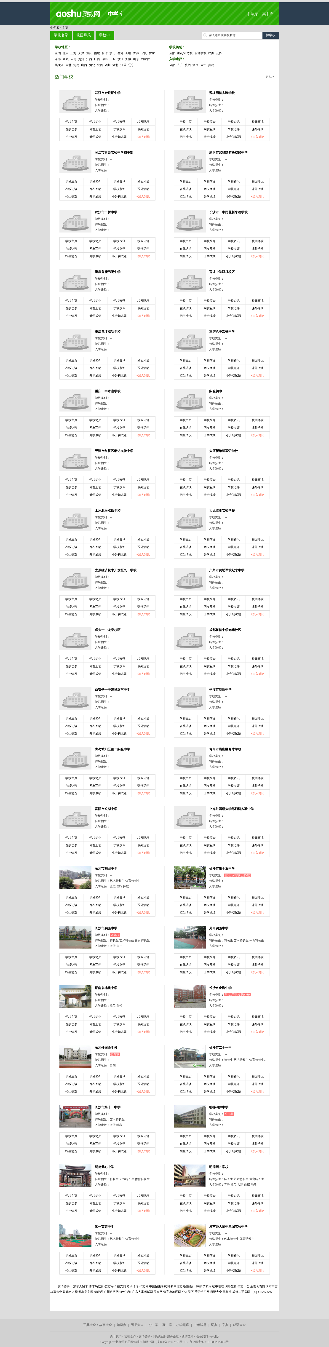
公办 (219, 53)
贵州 (81, 59)
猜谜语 (98, 1292)
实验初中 (215, 391)
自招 (203, 65)
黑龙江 (59, 65)
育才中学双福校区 (222, 272)
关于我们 (116, 1336)
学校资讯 (119, 121)
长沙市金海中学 (220, 988)
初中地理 (218, 1286)
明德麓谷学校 (218, 1167)
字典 (225, 1325)
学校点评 (119, 129)
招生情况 (71, 137)
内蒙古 (145, 59)
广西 (97, 59)
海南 (58, 59)
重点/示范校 (185, 53)
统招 (188, 65)
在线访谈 (71, 129)
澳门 (112, 53)
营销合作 (130, 1336)
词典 (214, 1325)
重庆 (89, 53)
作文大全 (243, 1286)
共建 (211, 65)
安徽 (128, 59)
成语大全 (239, 1325)
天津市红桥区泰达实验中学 (114, 451)
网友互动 (95, 129)
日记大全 (216, 1292)
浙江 (120, 59)
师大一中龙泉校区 (107, 630)
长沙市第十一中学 (107, 1107)
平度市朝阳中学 (220, 689)
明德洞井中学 (218, 1107)
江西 (89, 59)
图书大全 (137, 1325)
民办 (211, 53)
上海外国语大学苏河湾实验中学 (231, 809)
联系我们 (202, 1336)
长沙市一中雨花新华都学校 (228, 212)
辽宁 (131, 65)
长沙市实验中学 (106, 928)
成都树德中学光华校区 (225, 630)
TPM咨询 (125, 1292)
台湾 (105, 53)
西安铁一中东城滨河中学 (112, 689)
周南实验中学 (218, 928)
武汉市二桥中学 (106, 212)
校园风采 (83, 35)
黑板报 (227, 1292)
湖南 (105, 59)
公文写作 (110, 1286)
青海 (136, 53)
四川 (108, 65)
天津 (81, 53)
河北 (92, 65)
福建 (97, 53)
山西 (84, 65)
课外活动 (143, 129)
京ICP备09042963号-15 (172, 1342)
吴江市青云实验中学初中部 (114, 152)
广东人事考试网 (142, 1292)
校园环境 (143, 121)
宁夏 (144, 53)
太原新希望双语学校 (223, 451)
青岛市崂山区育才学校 (225, 749)
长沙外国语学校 (106, 1047)
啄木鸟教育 (96, 1286)
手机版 (214, 1336)
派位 (195, 65)
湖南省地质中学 (106, 988)
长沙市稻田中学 (106, 868)
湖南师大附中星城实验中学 (228, 1226)
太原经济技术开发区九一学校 (115, 570)
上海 (73, 53)
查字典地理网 (172, 1292)
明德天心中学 (104, 1167)
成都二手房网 (241, 1292)
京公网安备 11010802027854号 (209, 1342)
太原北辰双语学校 (107, 510)
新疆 (128, 53)
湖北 (115, 65)
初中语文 (176, 1286)
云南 (73, 59)
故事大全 (105, 1325)
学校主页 (71, 121)
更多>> (270, 76)
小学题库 (182, 1325)
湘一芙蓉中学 (104, 1226)
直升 (180, 65)
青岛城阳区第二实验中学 (112, 749)
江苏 (123, 65)
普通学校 (200, 53)
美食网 (158, 1292)
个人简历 (188, 1292)
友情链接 (144, 1336)
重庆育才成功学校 (107, 331)
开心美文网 (85, 1292)
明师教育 (231, 1286)
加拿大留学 (80, 1286)
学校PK (105, 35)
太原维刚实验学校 (222, 510)
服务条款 (173, 1336)
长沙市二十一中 (220, 1047)
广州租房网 (111, 1292)
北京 (66, 53)
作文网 (143, 1286)
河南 (76, 65)
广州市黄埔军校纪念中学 (226, 570)
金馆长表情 (257, 1286)
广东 (112, 59)
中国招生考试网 (159, 1286)
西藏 (66, 59)
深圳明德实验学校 (222, 93)
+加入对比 (143, 137)
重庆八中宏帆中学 (222, 331)
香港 (120, 53)
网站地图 (159, 1336)
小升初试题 (119, 137)
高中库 (267, 14)
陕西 (100, 65)
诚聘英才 (187, 1336)
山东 (136, 59)
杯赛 (199, 1286)
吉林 (69, 65)
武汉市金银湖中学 (107, 93)
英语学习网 (202, 1292)
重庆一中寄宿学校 (107, 391)
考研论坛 (133, 1286)
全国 (58, 53)
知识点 (121, 1325)
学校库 (207, 1286)
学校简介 (95, 121)
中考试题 (200, 1325)
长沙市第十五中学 (222, 868)
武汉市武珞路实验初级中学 (228, 152)
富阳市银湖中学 (106, 809)
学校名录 (61, 35)
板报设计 (189, 1286)
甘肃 (152, 53)
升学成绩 (95, 137)
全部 (172, 53)
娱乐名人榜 (70, 1292)
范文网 (121, 1286)
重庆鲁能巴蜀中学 (107, 272)
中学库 (252, 14)
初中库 (153, 1325)
